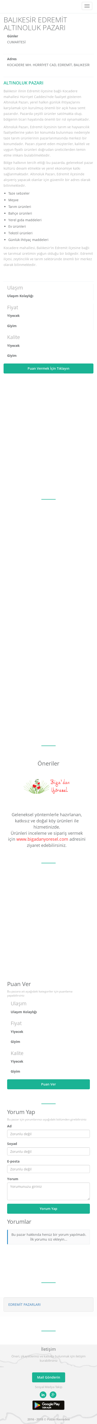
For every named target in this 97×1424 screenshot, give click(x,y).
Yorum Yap (48, 1208)
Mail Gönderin (48, 1377)
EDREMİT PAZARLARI (24, 1304)
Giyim (12, 326)
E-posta (13, 1161)
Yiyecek (13, 315)
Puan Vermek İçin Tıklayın (48, 368)
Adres (12, 59)
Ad (9, 1126)
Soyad (12, 1143)
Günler (12, 36)
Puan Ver (48, 1084)
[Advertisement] (48, 436)
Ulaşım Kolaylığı (20, 296)
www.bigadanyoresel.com (42, 839)
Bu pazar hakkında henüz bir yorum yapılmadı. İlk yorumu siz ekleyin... (48, 1237)
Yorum (12, 1179)
